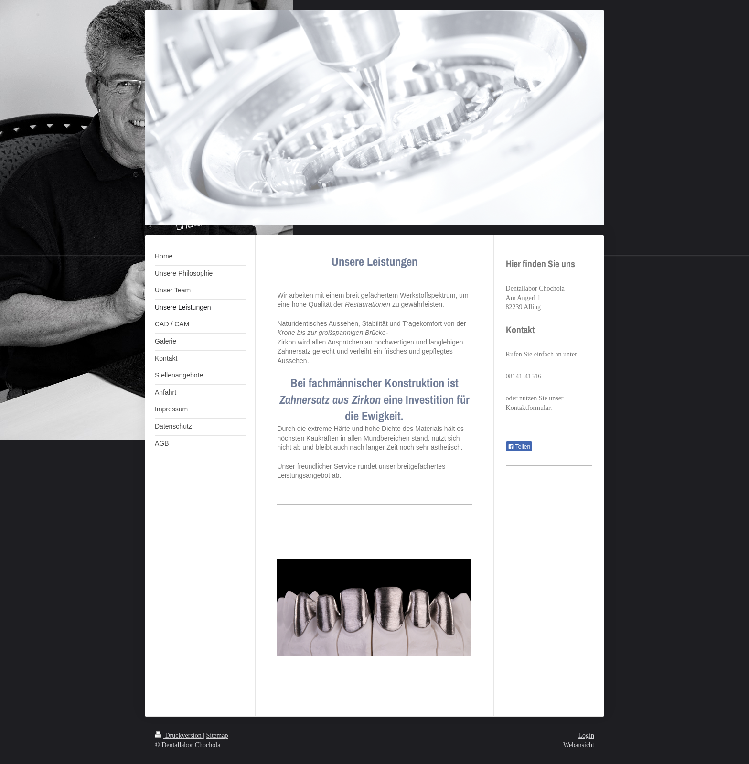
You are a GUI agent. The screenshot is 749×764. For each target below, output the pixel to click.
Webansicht (578, 745)
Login (586, 735)
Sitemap (217, 735)
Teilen (519, 446)
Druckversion (179, 735)
